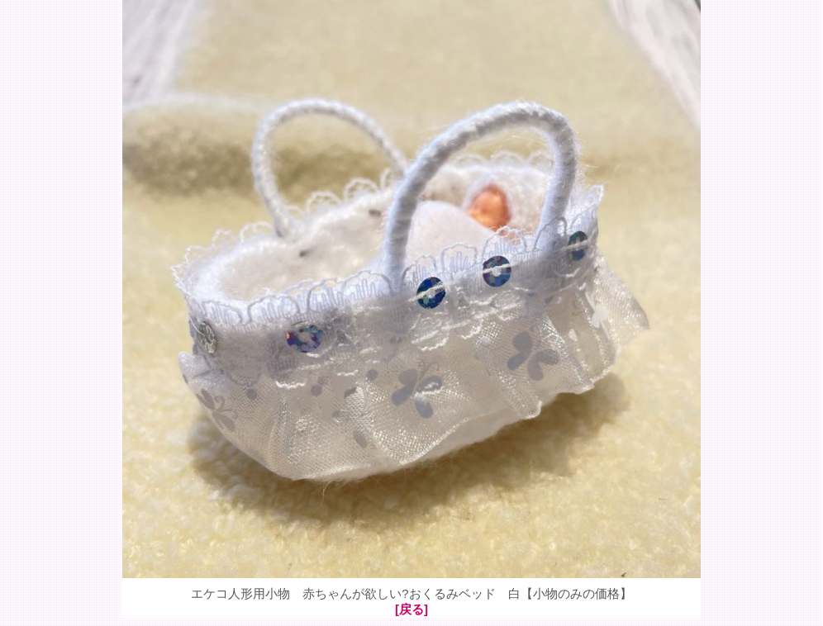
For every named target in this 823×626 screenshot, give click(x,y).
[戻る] (411, 609)
